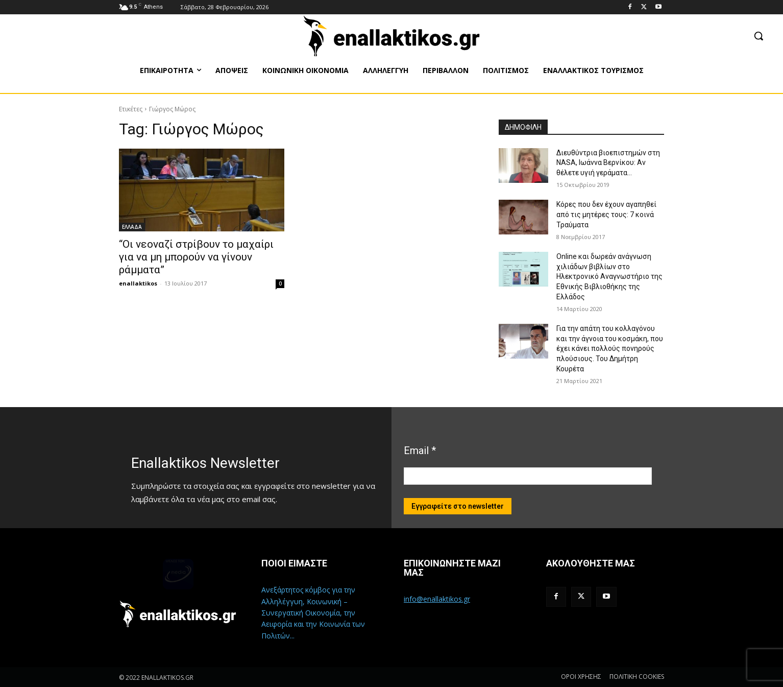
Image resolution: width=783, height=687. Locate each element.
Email (420, 450)
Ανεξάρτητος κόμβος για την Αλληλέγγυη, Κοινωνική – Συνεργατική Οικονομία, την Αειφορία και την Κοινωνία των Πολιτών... (313, 613)
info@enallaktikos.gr (437, 599)
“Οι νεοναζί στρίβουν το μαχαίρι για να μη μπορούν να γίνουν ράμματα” (196, 257)
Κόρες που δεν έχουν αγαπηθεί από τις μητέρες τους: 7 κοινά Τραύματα (606, 214)
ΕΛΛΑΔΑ (132, 226)
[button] (758, 35)
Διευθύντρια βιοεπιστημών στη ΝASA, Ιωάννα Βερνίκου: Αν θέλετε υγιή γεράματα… (608, 163)
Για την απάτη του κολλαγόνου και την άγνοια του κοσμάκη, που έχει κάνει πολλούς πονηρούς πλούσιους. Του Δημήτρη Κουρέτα (609, 348)
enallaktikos (138, 283)
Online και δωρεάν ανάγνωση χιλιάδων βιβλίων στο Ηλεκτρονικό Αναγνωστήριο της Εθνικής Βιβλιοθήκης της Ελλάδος (609, 276)
